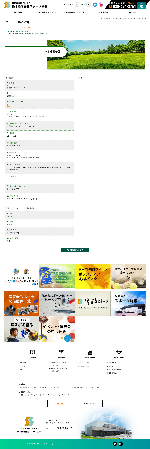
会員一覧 (110, 366)
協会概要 (23, 362)
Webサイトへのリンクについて (59, 395)
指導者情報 (103, 12)
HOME (60, 403)
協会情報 (18, 12)
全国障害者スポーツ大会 (46, 12)
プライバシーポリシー (38, 395)
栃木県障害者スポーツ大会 (75, 12)
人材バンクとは (83, 362)
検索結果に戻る (75, 250)
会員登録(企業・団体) (114, 369)
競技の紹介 (55, 365)
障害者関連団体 (77, 387)
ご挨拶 (22, 366)
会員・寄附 (132, 12)
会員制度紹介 (111, 362)
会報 (21, 369)
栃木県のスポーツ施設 (92, 387)
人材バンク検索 (83, 366)
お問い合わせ (24, 395)
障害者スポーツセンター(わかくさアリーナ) (55, 387)
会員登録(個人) (112, 373)
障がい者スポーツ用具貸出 (29, 387)
